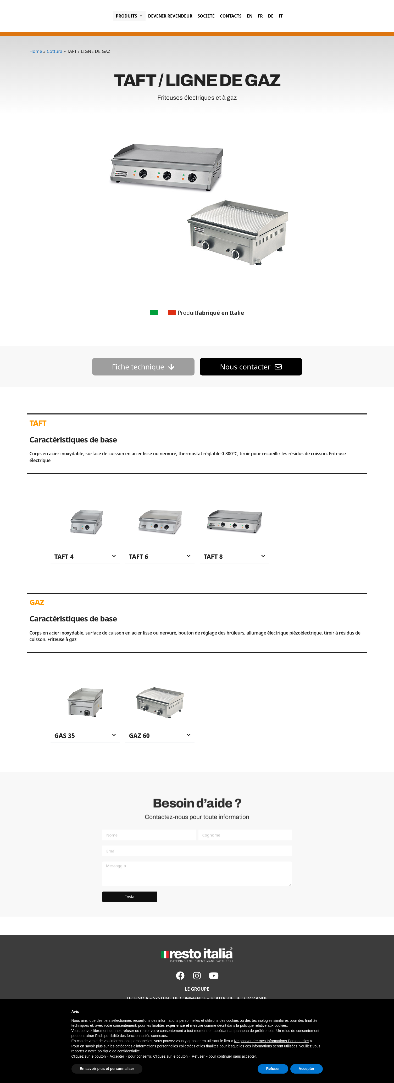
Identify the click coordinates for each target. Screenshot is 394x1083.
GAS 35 (64, 735)
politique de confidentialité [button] (119, 1051)
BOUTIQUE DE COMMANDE (239, 998)
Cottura (54, 51)
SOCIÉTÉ (206, 16)
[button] (85, 557)
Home (36, 51)
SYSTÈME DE (166, 998)
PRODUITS (129, 16)
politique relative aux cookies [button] (263, 1025)
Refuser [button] (273, 1069)
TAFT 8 (213, 556)
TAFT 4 (64, 556)
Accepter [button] (306, 1069)
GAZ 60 (139, 735)
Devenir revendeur (170, 16)
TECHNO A (137, 998)
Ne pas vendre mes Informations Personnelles (271, 1041)
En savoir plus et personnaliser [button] (107, 1069)
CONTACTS (231, 16)
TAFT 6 (138, 556)
